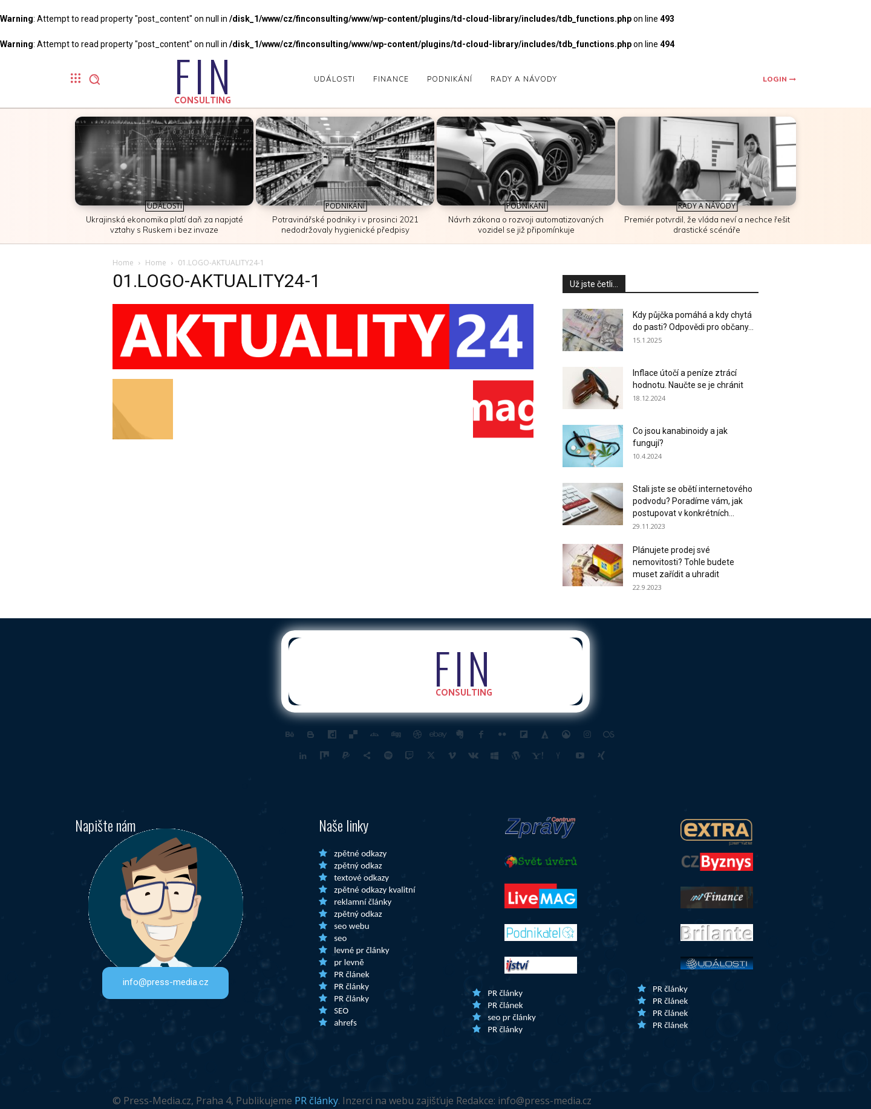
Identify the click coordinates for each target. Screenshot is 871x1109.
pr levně (349, 962)
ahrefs (345, 1022)
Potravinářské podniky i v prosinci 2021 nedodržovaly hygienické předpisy (345, 224)
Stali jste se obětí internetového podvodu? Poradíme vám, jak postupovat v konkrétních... (692, 501)
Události (164, 206)
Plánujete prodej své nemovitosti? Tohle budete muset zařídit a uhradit (683, 562)
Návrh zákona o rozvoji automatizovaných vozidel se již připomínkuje (526, 224)
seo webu (351, 925)
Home (123, 262)
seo (340, 938)
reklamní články (362, 901)
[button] (94, 79)
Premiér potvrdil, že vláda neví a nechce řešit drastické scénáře (707, 224)
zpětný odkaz (358, 865)
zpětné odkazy (360, 853)
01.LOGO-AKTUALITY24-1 (217, 280)
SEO (341, 1010)
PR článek (351, 974)
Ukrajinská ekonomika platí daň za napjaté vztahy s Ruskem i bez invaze (164, 224)
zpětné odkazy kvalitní (374, 889)
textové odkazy (361, 877)
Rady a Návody (707, 206)
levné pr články (361, 950)
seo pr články (512, 1017)
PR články (351, 986)
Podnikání (345, 206)
